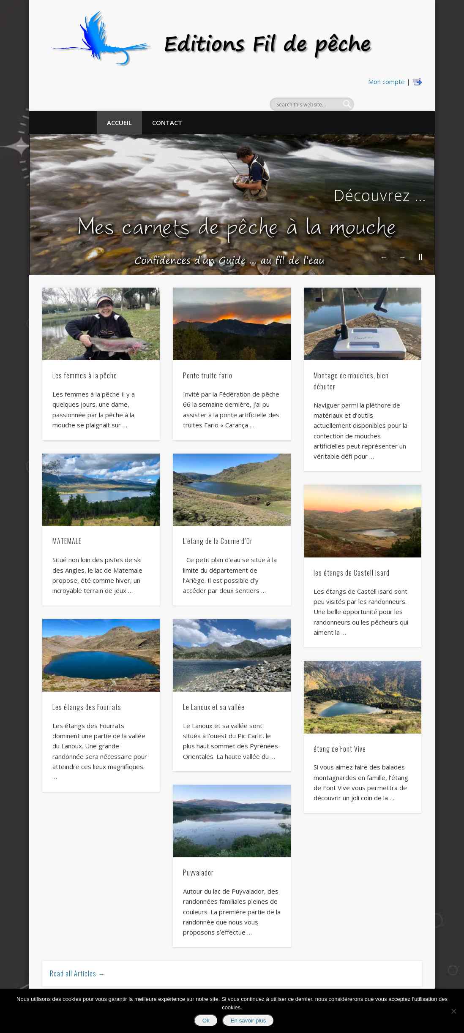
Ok (206, 1020)
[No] (453, 1011)
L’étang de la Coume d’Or (218, 541)
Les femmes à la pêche (84, 375)
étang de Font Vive (340, 749)
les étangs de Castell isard (352, 573)
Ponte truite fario (207, 375)
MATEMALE (67, 541)
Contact (167, 122)
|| (420, 256)
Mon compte (386, 81)
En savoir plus (248, 1020)
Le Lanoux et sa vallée (214, 707)
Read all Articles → (77, 973)
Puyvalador (198, 872)
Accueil (119, 122)
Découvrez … (379, 195)
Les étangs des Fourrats (86, 707)
